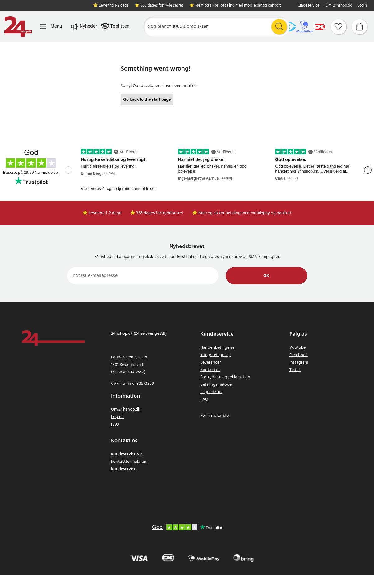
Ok (266, 275)
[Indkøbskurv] (359, 26)
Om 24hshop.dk (339, 6)
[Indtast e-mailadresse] (143, 275)
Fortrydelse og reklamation (225, 377)
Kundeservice (308, 6)
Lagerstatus (211, 392)
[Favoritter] (338, 26)
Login (362, 6)
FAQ (115, 424)
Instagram (298, 362)
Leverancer (210, 362)
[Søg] (216, 27)
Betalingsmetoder (216, 384)
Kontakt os (210, 370)
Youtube (297, 347)
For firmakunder (215, 415)
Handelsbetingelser (218, 347)
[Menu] (51, 26)
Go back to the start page (147, 99)
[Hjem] (18, 26)
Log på (117, 417)
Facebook (298, 355)
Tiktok (295, 370)
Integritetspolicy (215, 355)
